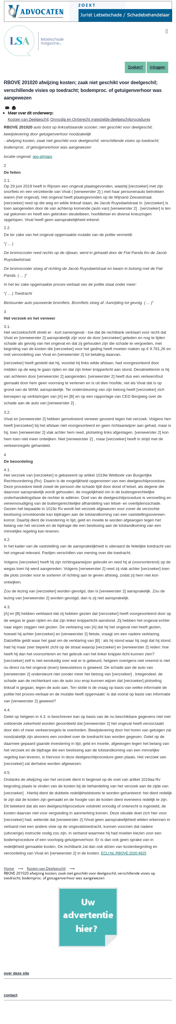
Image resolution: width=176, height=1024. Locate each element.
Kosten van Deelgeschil (28, 119)
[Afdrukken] (14, 108)
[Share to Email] (7, 108)
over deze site (16, 973)
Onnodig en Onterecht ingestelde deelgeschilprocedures (100, 119)
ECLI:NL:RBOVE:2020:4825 (123, 853)
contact (11, 995)
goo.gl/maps (42, 157)
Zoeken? (135, 67)
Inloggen (157, 67)
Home (9, 868)
